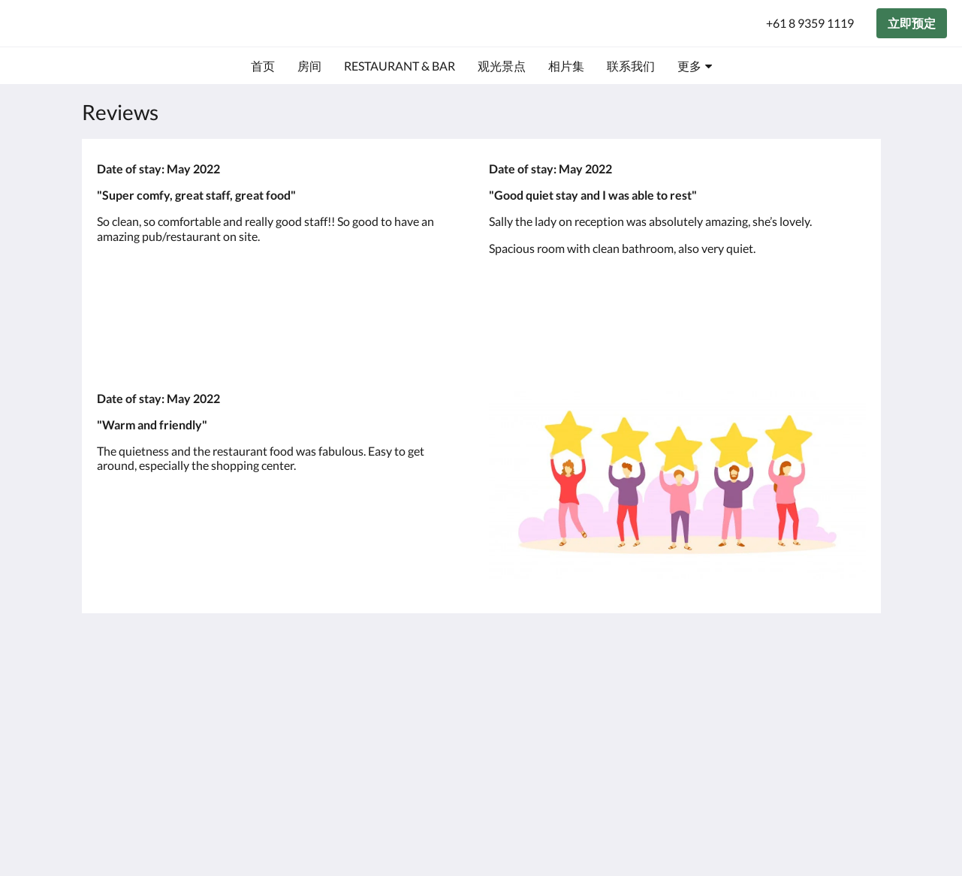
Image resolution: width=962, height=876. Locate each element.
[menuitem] (263, 66)
